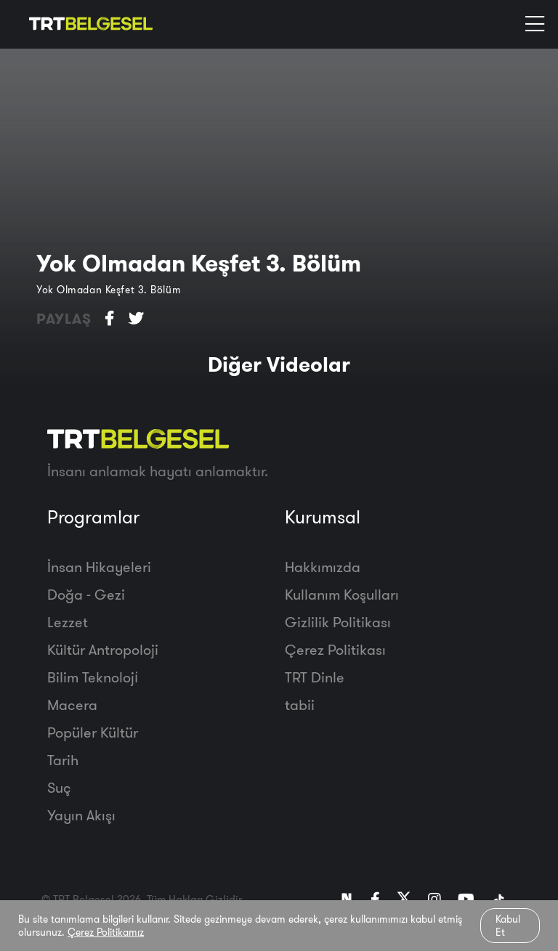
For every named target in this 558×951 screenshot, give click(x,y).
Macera (72, 704)
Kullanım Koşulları (342, 594)
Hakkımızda (322, 567)
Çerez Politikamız (106, 932)
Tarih (62, 760)
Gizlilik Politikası (338, 622)
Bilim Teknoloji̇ (92, 677)
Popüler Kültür (92, 732)
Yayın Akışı (81, 815)
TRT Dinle (314, 677)
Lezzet (67, 622)
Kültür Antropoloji (102, 649)
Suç (59, 787)
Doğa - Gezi (86, 594)
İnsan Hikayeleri (99, 567)
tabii (300, 704)
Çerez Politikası (335, 649)
